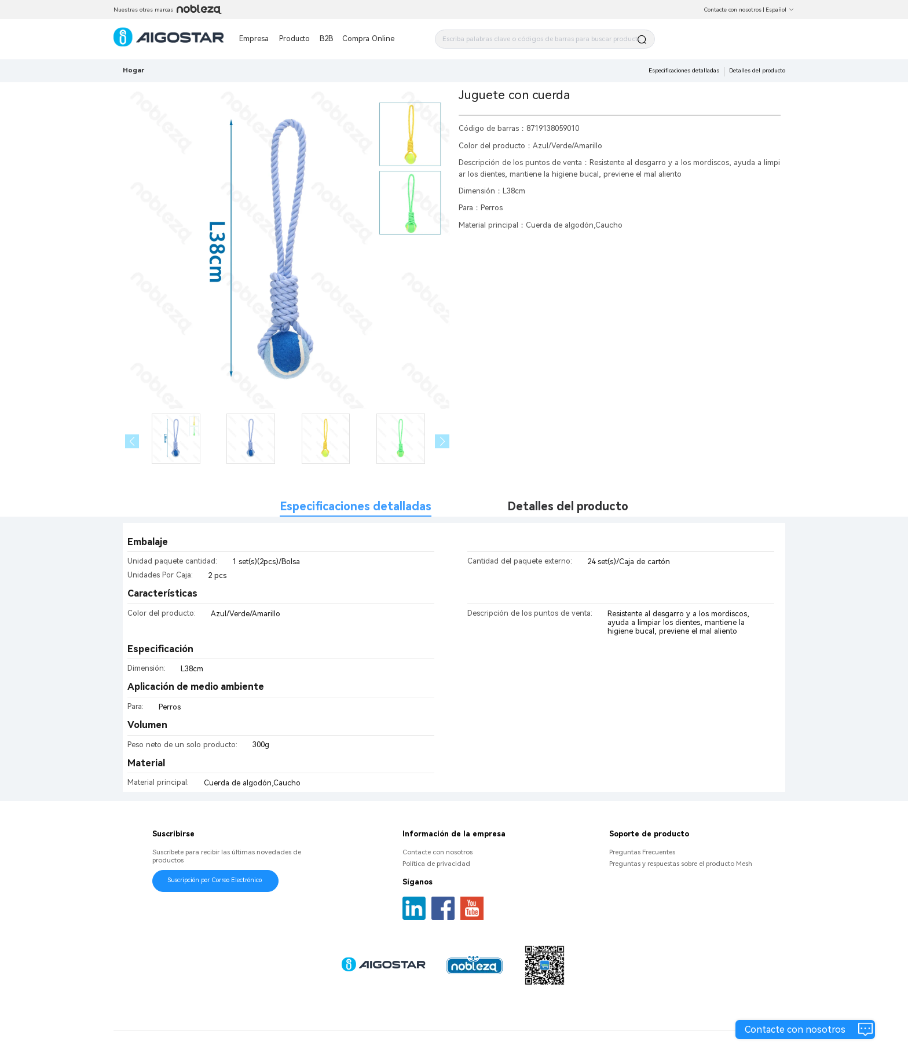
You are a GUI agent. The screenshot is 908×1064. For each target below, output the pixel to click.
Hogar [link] (133, 70)
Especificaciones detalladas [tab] (355, 506)
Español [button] (780, 9)
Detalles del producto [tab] (567, 506)
